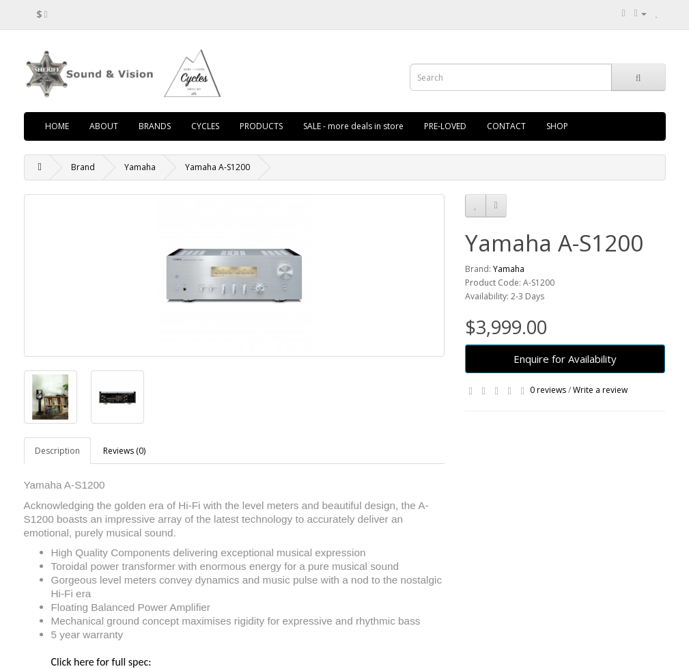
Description (57, 450)
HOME (57, 126)
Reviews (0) (124, 450)
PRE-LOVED (445, 126)
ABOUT (103, 126)
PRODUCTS (261, 126)
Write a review (600, 390)
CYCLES (205, 126)
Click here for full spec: (101, 661)
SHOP (557, 126)
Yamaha (140, 167)
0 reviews (548, 390)
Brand (83, 167)
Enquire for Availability (565, 359)
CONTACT (506, 126)
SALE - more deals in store (353, 126)
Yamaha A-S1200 (217, 167)
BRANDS (155, 126)
